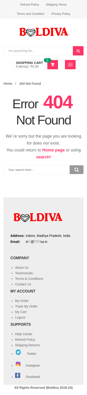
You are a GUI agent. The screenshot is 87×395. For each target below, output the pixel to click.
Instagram (28, 365)
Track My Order (26, 306)
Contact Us (23, 284)
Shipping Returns (27, 345)
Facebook (33, 377)
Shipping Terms (56, 4)
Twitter (25, 354)
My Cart (20, 312)
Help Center (23, 334)
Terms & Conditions (29, 278)
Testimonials (24, 273)
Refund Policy (29, 4)
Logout (20, 317)
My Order (22, 301)
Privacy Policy (61, 13)
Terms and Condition (30, 13)
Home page (53, 150)
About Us (22, 267)
